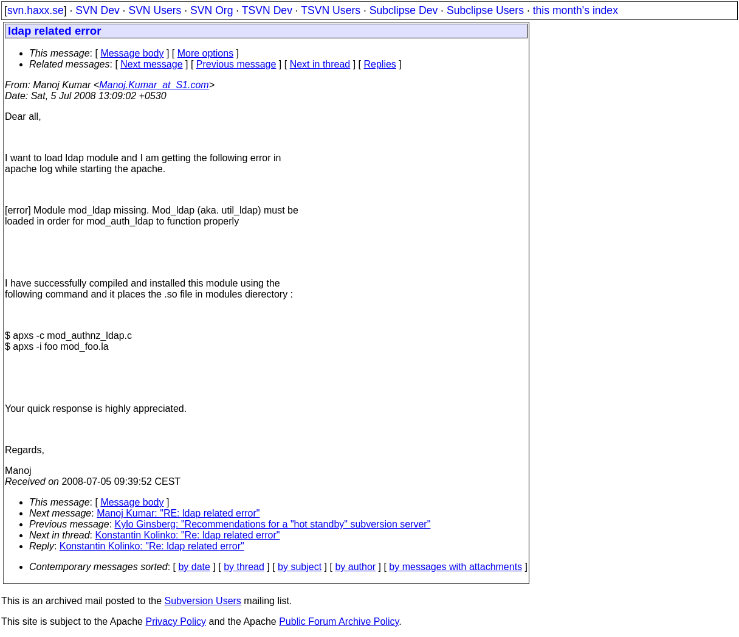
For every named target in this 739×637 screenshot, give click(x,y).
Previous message (236, 64)
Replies (380, 64)
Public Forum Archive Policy (339, 621)
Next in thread (320, 64)
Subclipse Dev (404, 10)
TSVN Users (330, 10)
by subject (299, 567)
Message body (131, 53)
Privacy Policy (175, 621)
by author (355, 567)
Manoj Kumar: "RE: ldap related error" (178, 513)
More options (205, 53)
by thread (244, 567)
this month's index (575, 10)
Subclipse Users (485, 10)
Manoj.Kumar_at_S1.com (154, 85)
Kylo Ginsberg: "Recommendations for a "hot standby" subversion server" (273, 524)
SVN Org (211, 10)
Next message (151, 64)
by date (194, 567)
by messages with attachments (455, 567)
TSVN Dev (267, 10)
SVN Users (154, 10)
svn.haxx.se (35, 10)
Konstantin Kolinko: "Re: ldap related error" (187, 535)
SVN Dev (97, 10)
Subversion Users (203, 601)
